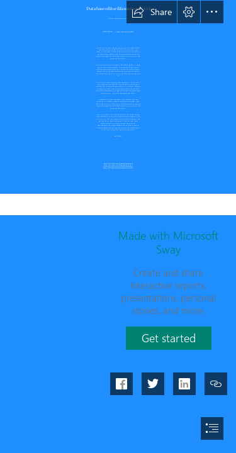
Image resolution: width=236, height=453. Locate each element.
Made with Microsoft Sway (168, 242)
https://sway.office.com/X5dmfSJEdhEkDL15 (118, 165)
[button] (151, 12)
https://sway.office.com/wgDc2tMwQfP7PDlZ (118, 163)
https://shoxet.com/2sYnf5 (124, 31)
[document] (118, 226)
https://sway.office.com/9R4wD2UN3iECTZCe (118, 167)
